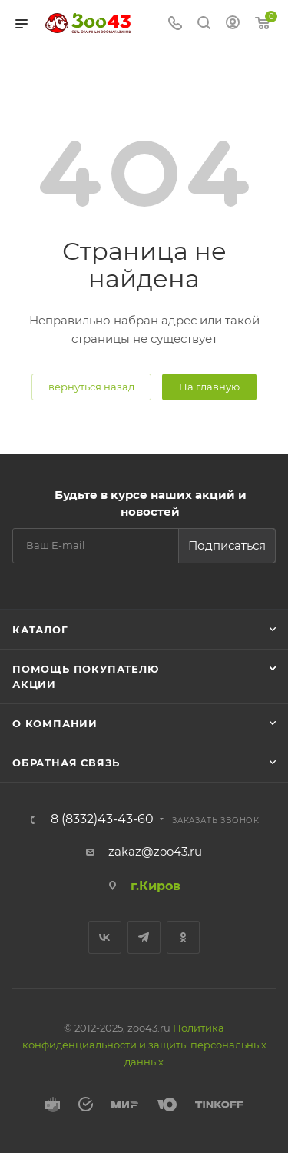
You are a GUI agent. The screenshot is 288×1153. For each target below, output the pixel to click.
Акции (34, 684)
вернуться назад (91, 386)
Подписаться (227, 545)
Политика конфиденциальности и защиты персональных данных (144, 1045)
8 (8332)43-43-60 (102, 819)
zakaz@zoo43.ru (155, 851)
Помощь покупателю (85, 669)
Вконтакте (104, 937)
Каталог (40, 629)
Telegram (144, 937)
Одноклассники (183, 937)
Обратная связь (66, 762)
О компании (55, 723)
